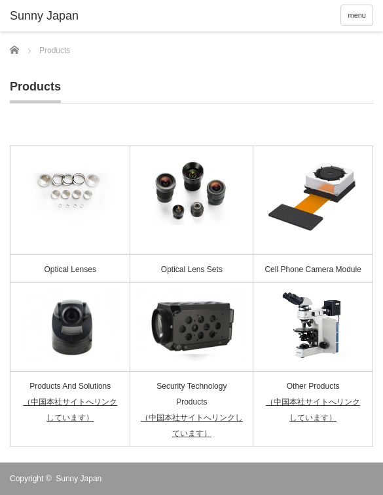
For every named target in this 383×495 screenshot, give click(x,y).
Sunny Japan (78, 478)
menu (357, 15)
